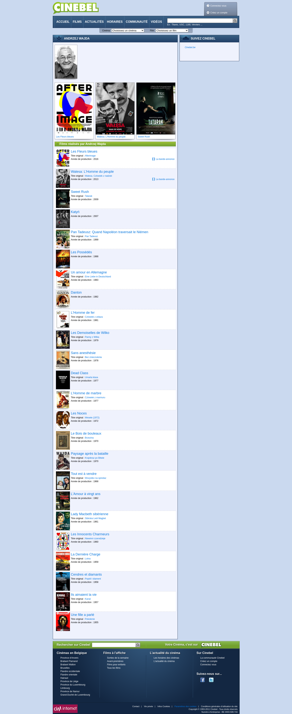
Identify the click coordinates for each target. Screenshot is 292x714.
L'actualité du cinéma (164, 661)
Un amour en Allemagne (89, 272)
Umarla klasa (91, 377)
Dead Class (79, 373)
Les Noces (79, 413)
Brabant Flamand (69, 661)
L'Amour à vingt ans (86, 494)
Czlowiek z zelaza (94, 317)
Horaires (115, 21)
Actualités (94, 21)
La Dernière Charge (85, 554)
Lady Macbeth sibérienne (89, 514)
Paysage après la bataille (89, 453)
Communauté (137, 21)
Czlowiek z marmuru (95, 397)
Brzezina (89, 437)
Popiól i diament (93, 578)
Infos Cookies (164, 706)
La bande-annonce (163, 159)
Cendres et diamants (86, 574)
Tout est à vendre (84, 474)
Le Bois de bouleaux (86, 433)
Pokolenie (90, 619)
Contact (135, 706)
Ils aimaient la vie (84, 594)
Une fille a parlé (82, 615)
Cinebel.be (190, 47)
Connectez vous (218, 5)
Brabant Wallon (68, 664)
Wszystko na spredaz (95, 478)
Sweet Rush (80, 192)
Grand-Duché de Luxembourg (75, 694)
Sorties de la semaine (117, 658)
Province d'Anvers (69, 658)
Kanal (88, 599)
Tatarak (88, 196)
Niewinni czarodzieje (95, 538)
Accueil (63, 21)
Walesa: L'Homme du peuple (92, 171)
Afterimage (90, 155)
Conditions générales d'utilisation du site (219, 706)
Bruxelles (65, 668)
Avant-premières (115, 661)
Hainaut (64, 678)
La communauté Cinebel (212, 658)
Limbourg (65, 688)
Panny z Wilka (92, 337)
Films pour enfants (116, 664)
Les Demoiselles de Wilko (90, 333)
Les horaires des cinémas (166, 658)
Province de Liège (69, 681)
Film (152, 30)
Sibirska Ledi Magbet (95, 518)
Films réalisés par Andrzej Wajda (81, 144)
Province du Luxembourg (72, 684)
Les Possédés (81, 252)
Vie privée (148, 706)
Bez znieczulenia (93, 357)
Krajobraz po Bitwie (94, 458)
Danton (76, 292)
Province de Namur (70, 691)
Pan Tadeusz (91, 236)
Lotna (88, 558)
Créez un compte (218, 12)
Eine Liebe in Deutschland (98, 276)
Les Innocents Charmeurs (90, 534)
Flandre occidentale (70, 671)
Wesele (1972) (92, 417)
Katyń (75, 212)
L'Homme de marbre (86, 393)
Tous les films (113, 668)
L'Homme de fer (83, 312)
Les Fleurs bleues (84, 151)
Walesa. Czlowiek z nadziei (98, 176)
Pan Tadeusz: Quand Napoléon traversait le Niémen (109, 232)
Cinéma (106, 30)
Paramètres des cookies (186, 706)
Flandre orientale (68, 674)
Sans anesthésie (83, 353)
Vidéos (156, 21)
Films (77, 21)
